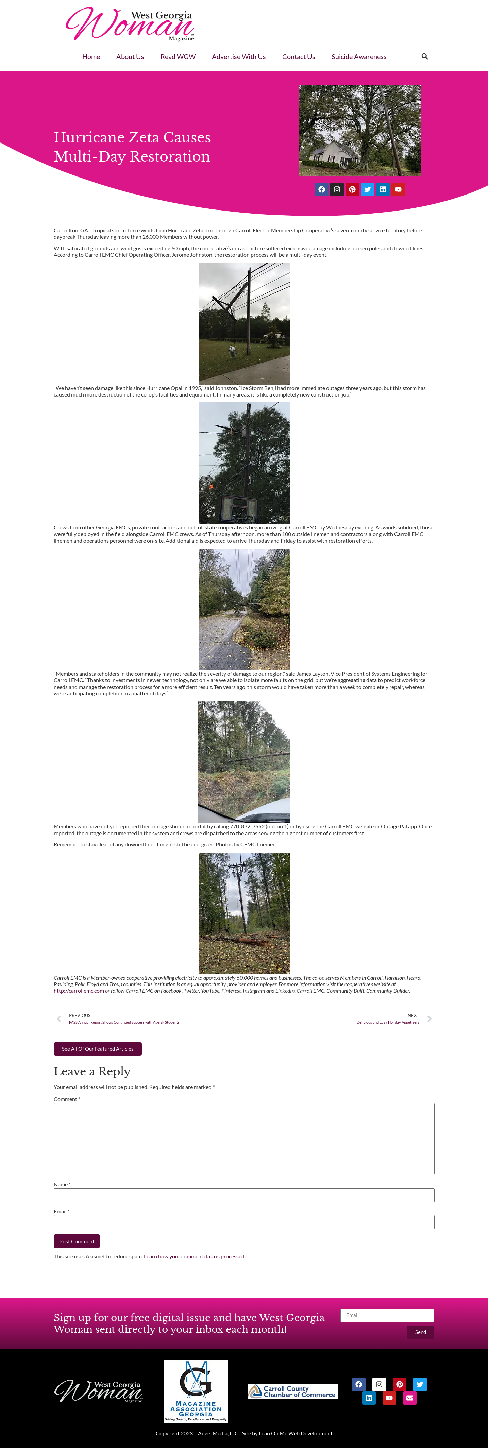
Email (62, 1211)
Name (62, 1184)
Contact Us (298, 56)
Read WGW (178, 56)
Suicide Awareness (359, 56)
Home (91, 56)
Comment (67, 1099)
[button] (425, 56)
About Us (130, 56)
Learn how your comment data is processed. (195, 1256)
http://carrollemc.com (79, 990)
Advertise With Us (239, 56)
